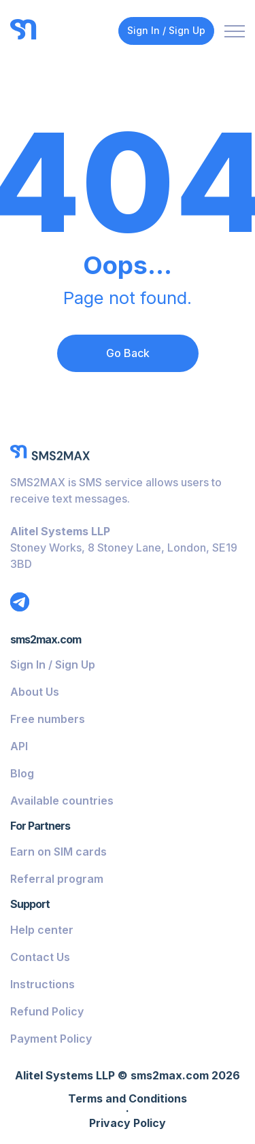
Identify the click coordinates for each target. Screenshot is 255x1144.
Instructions (42, 984)
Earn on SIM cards (58, 851)
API (19, 746)
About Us (34, 692)
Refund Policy (47, 1011)
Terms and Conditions (127, 1099)
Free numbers (47, 719)
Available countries (62, 800)
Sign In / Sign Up (166, 30)
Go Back (128, 353)
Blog (22, 773)
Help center (41, 930)
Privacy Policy (127, 1123)
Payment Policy (51, 1038)
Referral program (56, 879)
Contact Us (40, 957)
